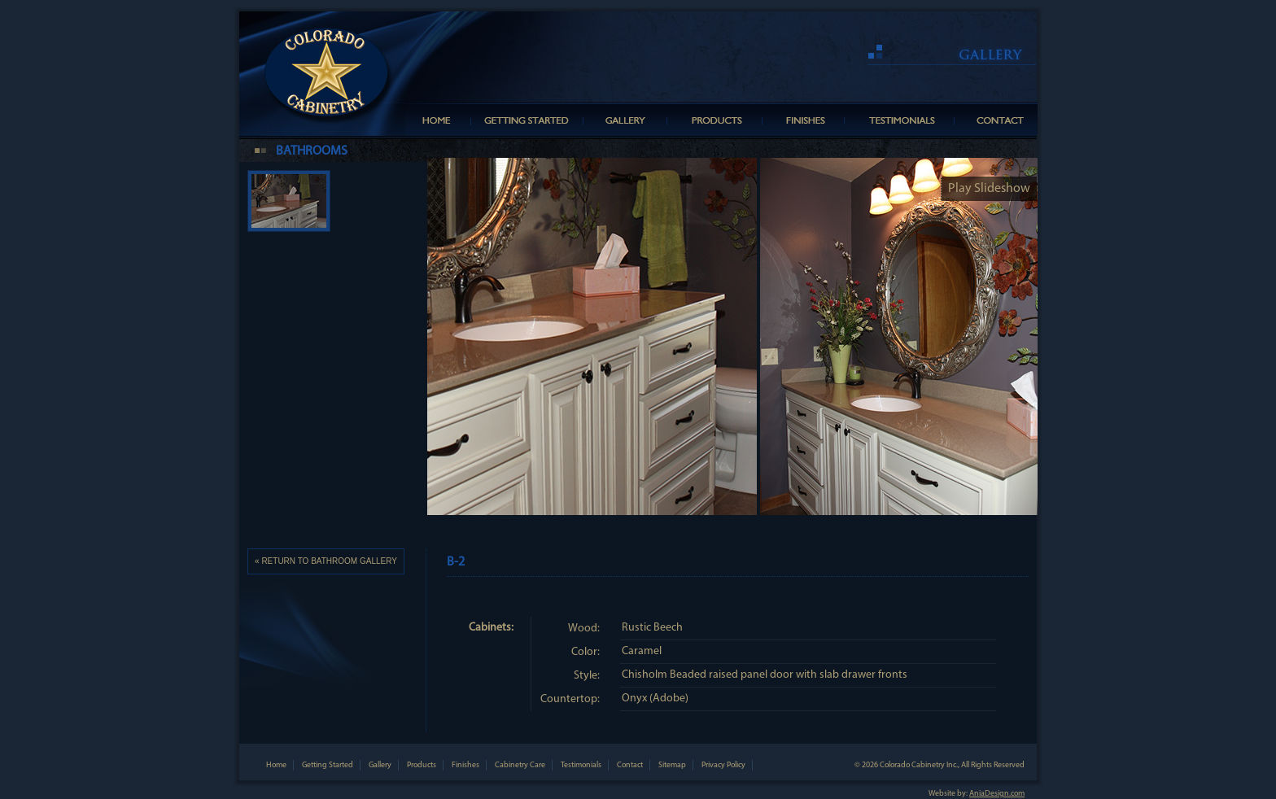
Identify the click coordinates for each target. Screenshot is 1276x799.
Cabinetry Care (520, 765)
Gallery (380, 765)
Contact (630, 765)
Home (276, 765)
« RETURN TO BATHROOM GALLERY (326, 561)
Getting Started (327, 765)
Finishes (465, 765)
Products (421, 765)
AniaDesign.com (997, 793)
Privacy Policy (723, 765)
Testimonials (581, 765)
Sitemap (672, 765)
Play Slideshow (989, 188)
